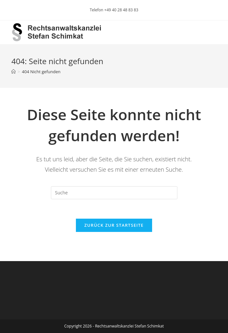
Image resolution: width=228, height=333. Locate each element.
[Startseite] (13, 72)
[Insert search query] (114, 192)
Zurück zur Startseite (114, 225)
